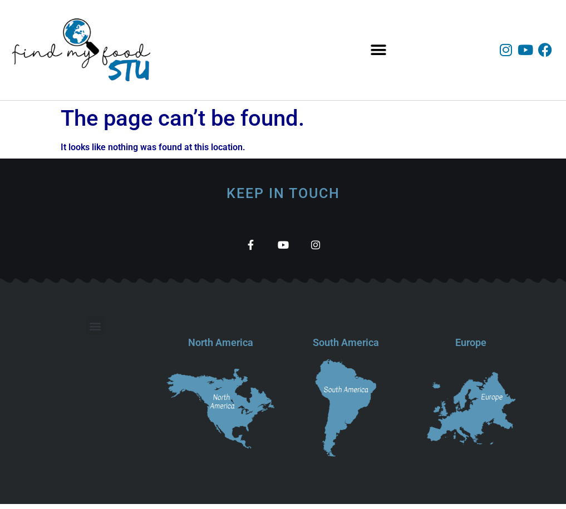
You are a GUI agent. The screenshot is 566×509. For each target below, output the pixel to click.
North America (220, 347)
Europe (470, 347)
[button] (378, 50)
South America (346, 347)
